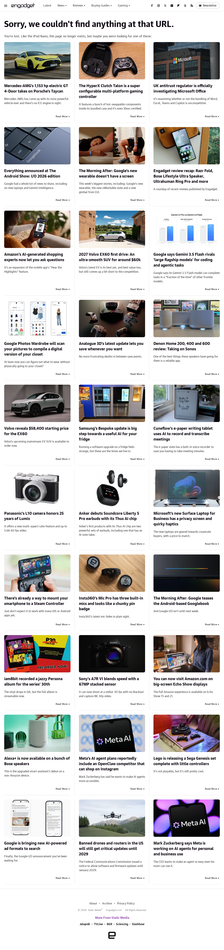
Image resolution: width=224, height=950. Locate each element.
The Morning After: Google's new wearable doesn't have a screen (108, 173)
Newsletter (208, 5)
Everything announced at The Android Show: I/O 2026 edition (32, 173)
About (93, 903)
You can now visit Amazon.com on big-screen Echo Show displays (183, 681)
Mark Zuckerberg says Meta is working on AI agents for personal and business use (183, 848)
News (61, 5)
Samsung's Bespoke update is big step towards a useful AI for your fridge (108, 434)
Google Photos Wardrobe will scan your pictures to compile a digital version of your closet (34, 349)
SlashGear (138, 924)
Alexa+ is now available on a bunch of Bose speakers (37, 761)
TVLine (98, 924)
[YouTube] (171, 5)
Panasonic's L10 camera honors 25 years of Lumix (34, 516)
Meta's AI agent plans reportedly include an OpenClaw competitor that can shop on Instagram (112, 764)
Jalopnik (85, 924)
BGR (109, 924)
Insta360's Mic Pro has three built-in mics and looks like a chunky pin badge (111, 603)
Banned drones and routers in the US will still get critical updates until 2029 (111, 848)
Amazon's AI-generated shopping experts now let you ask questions (34, 257)
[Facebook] (152, 5)
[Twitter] (165, 5)
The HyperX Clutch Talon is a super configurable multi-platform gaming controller (111, 91)
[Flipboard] (178, 5)
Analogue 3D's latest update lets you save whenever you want (111, 346)
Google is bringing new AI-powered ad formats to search (35, 846)
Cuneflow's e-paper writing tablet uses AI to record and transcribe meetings (183, 434)
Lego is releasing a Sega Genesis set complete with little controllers (184, 761)
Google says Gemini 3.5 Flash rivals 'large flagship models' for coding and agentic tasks (184, 260)
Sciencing (122, 924)
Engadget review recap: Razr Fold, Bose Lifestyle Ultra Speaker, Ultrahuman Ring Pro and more (183, 176)
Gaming (123, 5)
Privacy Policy (126, 903)
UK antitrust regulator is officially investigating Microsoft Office (182, 88)
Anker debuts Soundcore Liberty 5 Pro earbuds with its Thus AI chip (109, 516)
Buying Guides (100, 5)
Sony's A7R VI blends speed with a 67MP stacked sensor (109, 681)
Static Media (94, 910)
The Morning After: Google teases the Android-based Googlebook (183, 601)
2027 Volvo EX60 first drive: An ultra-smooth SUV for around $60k (110, 257)
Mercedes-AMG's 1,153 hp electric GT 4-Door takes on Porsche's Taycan (36, 88)
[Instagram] (158, 5)
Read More (62, 116)
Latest (47, 5)
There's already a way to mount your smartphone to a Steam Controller (36, 601)
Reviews (78, 5)
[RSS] (191, 5)
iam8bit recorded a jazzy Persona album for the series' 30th (33, 681)
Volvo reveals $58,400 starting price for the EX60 (36, 431)
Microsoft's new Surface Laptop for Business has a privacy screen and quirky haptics (184, 519)
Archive (107, 903)
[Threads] (185, 5)
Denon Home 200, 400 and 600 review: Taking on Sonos (181, 346)
